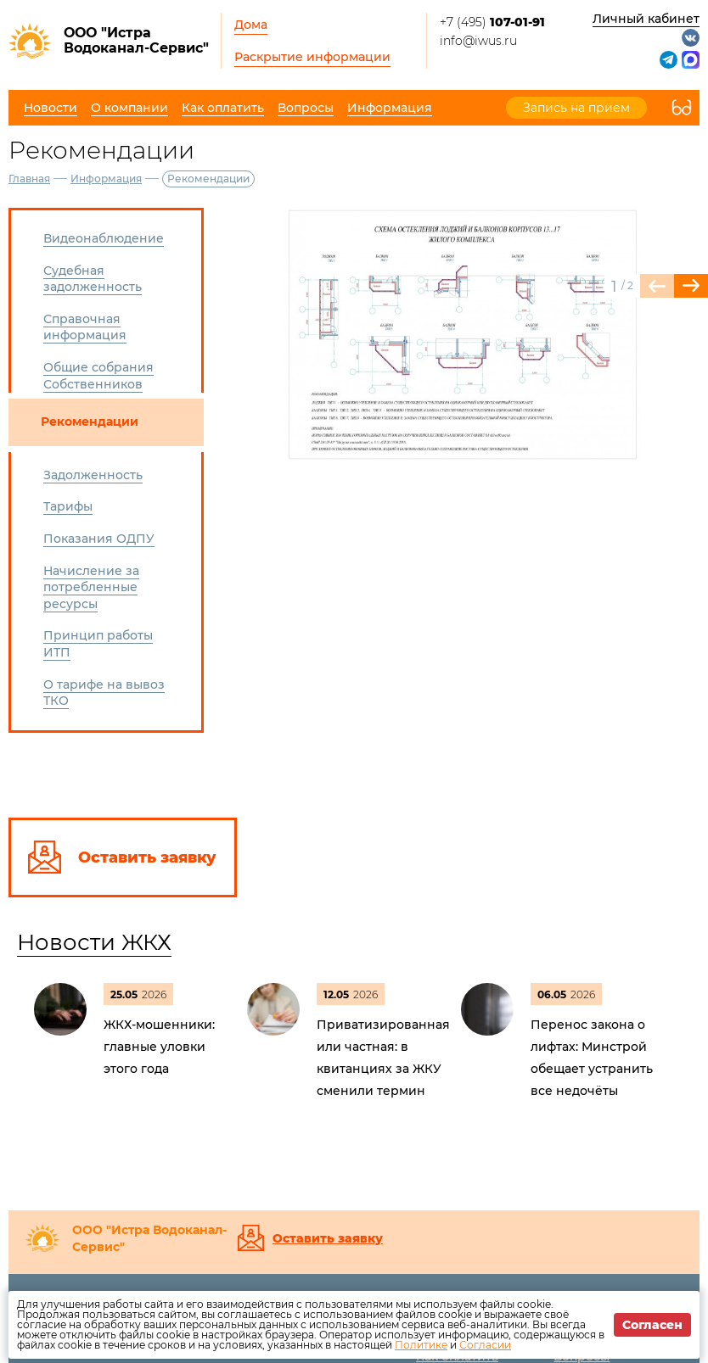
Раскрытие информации (312, 56)
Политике (421, 1344)
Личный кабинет (646, 18)
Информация (106, 178)
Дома (250, 24)
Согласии (485, 1344)
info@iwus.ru (478, 40)
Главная (29, 178)
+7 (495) (492, 22)
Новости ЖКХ (94, 942)
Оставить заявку (328, 1238)
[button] (691, 286)
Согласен (652, 1324)
